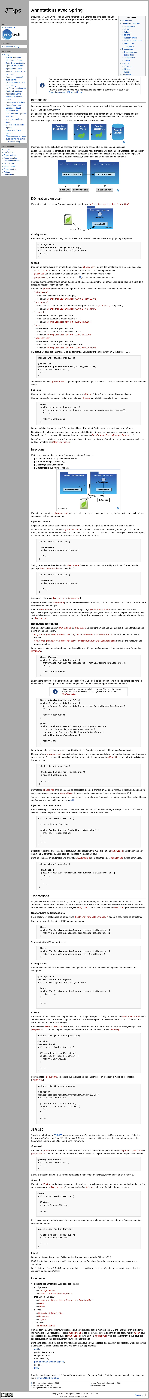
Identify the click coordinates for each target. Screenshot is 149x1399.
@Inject (127, 69)
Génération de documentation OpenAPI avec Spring (16, 113)
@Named (128, 66)
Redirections (9, 175)
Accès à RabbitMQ (14, 91)
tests (36, 1368)
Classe (127, 29)
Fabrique (128, 32)
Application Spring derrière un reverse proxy (14, 97)
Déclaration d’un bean (131, 23)
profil (71, 800)
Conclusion (126, 75)
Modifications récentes (13, 161)
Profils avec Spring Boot (16, 88)
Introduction (127, 21)
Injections (126, 35)
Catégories (8, 152)
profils (37, 1349)
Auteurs (7, 172)
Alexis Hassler (10, 27)
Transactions (127, 49)
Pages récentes (10, 158)
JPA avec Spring (13, 142)
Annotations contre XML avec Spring (65, 92)
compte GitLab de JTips (48, 1378)
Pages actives (10, 155)
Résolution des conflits (133, 41)
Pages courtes (10, 169)
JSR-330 (125, 63)
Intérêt (126, 72)
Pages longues (10, 166)
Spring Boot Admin (14, 69)
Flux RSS (9, 164)
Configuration (129, 26)
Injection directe (130, 38)
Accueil (7, 149)
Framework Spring (11, 47)
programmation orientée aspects (49, 1362)
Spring (6, 54)
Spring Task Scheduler (15, 102)
